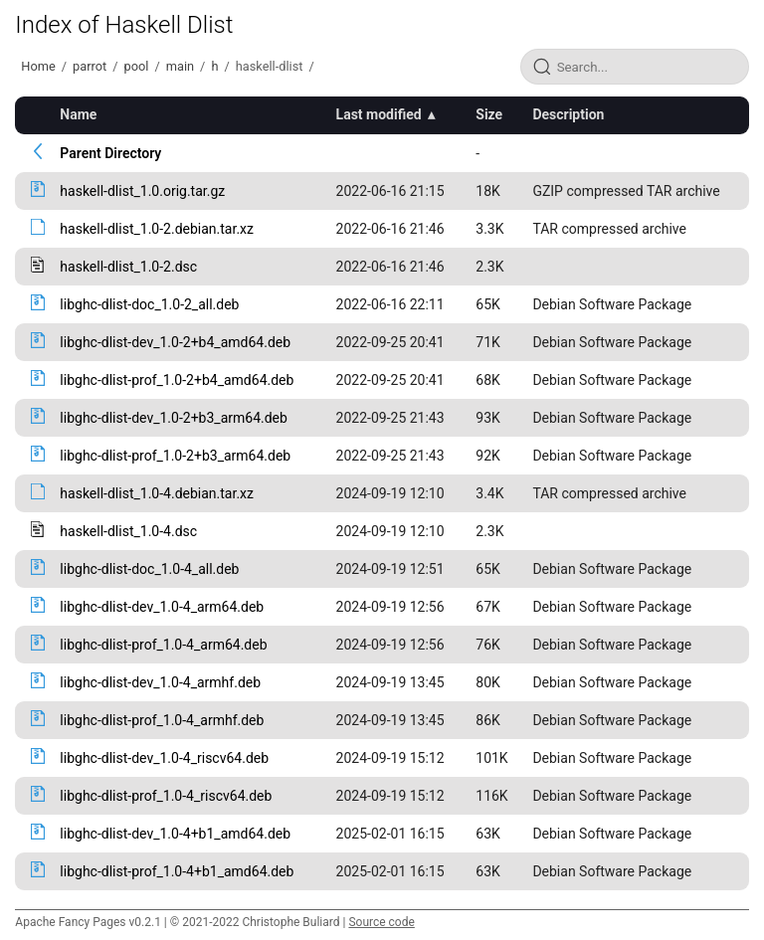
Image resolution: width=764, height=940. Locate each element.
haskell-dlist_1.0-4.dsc (128, 531)
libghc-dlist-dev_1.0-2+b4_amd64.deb (175, 342)
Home (38, 66)
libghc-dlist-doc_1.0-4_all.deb (149, 569)
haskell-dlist (269, 66)
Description (568, 114)
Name (78, 114)
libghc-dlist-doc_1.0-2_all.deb (149, 304)
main (180, 66)
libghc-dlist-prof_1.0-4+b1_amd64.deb (176, 871)
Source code (381, 922)
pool (136, 66)
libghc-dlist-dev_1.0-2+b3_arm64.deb (173, 418)
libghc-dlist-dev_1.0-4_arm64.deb (162, 607)
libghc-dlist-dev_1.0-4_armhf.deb (160, 682)
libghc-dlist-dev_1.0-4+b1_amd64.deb (175, 834)
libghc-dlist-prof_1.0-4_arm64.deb (163, 645)
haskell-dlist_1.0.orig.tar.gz (142, 191)
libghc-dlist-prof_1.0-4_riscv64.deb (166, 796)
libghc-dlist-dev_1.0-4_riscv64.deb (164, 758)
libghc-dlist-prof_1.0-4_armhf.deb (162, 720)
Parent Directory (110, 153)
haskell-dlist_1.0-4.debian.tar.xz (157, 493)
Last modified (379, 114)
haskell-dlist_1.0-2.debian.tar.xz (157, 229)
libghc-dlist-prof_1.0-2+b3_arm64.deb (175, 456)
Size (489, 114)
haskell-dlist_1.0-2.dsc (128, 267)
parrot (89, 66)
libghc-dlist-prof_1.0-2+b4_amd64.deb (176, 380)
